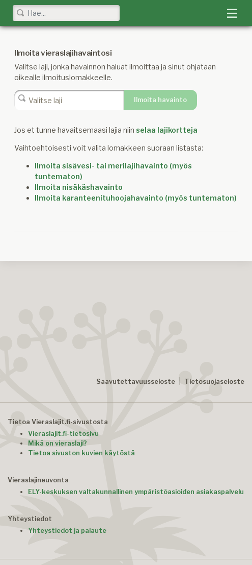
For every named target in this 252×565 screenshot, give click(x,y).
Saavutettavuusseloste (135, 381)
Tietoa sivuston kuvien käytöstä (81, 453)
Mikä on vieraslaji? (57, 443)
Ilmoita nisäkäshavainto (79, 187)
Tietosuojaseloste (214, 381)
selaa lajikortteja (167, 130)
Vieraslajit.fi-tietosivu (63, 433)
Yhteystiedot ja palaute (67, 530)
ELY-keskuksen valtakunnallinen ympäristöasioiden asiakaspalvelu (136, 492)
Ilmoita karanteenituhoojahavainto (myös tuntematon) (136, 197)
